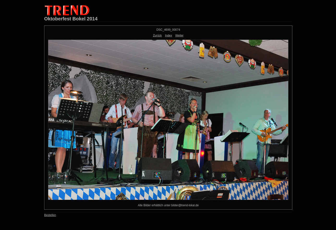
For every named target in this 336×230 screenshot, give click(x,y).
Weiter (179, 35)
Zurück (157, 35)
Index (168, 35)
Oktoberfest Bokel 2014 (70, 18)
